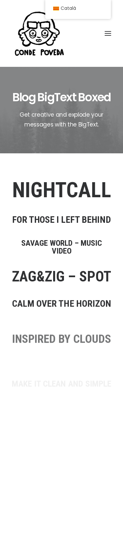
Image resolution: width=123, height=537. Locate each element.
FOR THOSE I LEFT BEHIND (61, 219)
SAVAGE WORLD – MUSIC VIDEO (61, 250)
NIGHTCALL (61, 190)
